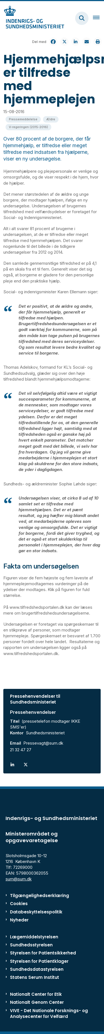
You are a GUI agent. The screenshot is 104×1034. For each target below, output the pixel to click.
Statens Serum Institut (34, 977)
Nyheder (19, 920)
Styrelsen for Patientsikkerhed (43, 953)
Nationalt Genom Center (37, 1002)
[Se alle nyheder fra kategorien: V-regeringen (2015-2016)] (28, 127)
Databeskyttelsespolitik (36, 912)
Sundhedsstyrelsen (31, 945)
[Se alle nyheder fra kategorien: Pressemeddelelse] (23, 119)
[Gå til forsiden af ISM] (32, 18)
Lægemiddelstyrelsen (34, 937)
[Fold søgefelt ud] (81, 18)
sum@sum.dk (19, 879)
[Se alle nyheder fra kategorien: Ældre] (51, 119)
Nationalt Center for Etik (36, 994)
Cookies (19, 903)
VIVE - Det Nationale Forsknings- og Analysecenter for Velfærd (49, 1013)
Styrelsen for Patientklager (39, 961)
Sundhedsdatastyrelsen (37, 969)
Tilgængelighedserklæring (39, 895)
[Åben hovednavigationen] (98, 18)
